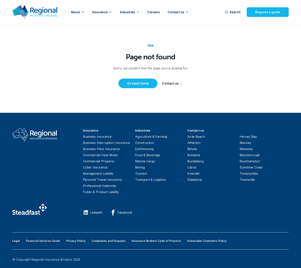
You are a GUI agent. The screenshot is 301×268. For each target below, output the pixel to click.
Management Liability (98, 173)
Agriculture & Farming (151, 137)
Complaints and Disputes (109, 240)
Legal (16, 240)
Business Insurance (97, 137)
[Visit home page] (44, 135)
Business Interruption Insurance (106, 143)
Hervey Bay (248, 137)
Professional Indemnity (99, 186)
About (78, 12)
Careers (153, 12)
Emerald (193, 173)
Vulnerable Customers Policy (207, 240)
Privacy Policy (75, 240)
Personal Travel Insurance (102, 180)
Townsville (247, 180)
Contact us (178, 12)
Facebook (121, 212)
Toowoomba (249, 173)
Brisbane (193, 155)
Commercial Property (98, 161)
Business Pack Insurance (101, 149)
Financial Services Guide (43, 240)
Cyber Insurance (95, 167)
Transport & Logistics (150, 180)
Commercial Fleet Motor (100, 155)
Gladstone (194, 180)
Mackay (245, 143)
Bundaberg (195, 161)
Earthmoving (144, 149)
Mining (140, 167)
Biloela (192, 149)
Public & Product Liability (101, 192)
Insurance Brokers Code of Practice (156, 240)
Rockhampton (250, 161)
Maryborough (250, 155)
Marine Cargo (145, 161)
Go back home (138, 83)
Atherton (193, 143)
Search (233, 12)
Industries (130, 12)
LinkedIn (93, 212)
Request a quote (267, 12)
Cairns (192, 167)
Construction (144, 143)
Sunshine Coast (251, 167)
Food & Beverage (147, 155)
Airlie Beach (196, 137)
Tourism (141, 173)
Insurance (102, 12)
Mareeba (246, 149)
